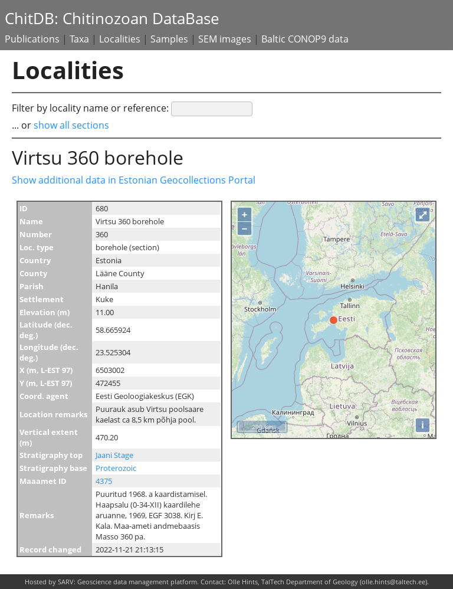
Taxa (79, 38)
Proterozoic (116, 468)
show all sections (71, 125)
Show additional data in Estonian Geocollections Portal (133, 180)
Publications (32, 38)
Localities (119, 38)
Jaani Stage (114, 455)
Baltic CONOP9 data (305, 38)
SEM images (224, 38)
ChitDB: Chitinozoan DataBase (112, 18)
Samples (169, 38)
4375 (104, 481)
